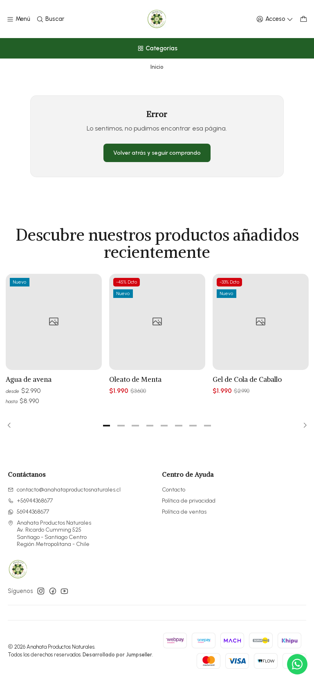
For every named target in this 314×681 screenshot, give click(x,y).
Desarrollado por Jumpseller (117, 655)
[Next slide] (302, 426)
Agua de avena (29, 384)
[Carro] (303, 19)
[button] (107, 426)
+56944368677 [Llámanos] (30, 500)
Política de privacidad (188, 500)
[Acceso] (274, 19)
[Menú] (18, 19)
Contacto (173, 489)
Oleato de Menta (135, 389)
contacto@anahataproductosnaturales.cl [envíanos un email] (64, 489)
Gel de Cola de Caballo (247, 396)
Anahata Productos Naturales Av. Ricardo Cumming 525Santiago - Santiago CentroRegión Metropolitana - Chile (49, 533)
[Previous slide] (12, 426)
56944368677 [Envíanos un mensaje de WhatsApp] (28, 511)
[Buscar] (49, 19)
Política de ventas (184, 511)
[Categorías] (157, 48)
